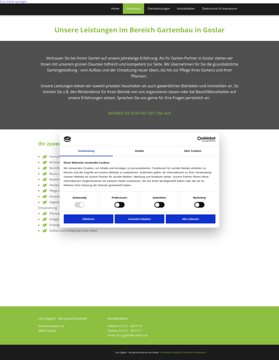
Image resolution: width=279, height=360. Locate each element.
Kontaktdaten (186, 8)
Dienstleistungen (159, 8)
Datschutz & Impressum (194, 352)
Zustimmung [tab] (86, 150)
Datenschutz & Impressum (219, 8)
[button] (139, 113)
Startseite (165, 352)
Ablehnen (88, 218)
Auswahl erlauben (139, 218)
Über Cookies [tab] (192, 150)
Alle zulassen (190, 218)
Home (115, 8)
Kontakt (176, 352)
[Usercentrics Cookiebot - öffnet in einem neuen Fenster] (199, 139)
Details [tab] (139, 150)
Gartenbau (133, 8)
